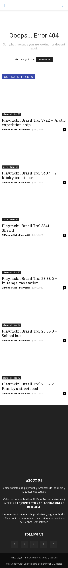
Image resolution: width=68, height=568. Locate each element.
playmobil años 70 (11, 114)
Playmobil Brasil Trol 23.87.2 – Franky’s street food (29, 386)
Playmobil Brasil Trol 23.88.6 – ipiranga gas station (29, 280)
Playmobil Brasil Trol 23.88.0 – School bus (29, 333)
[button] (63, 5)
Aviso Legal (16, 557)
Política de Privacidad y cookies (41, 557)
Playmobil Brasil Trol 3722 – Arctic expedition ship (34, 122)
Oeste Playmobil (10, 167)
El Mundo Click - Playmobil (16, 129)
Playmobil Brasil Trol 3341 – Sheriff (27, 228)
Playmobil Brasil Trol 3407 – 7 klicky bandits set (29, 175)
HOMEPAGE (44, 59)
